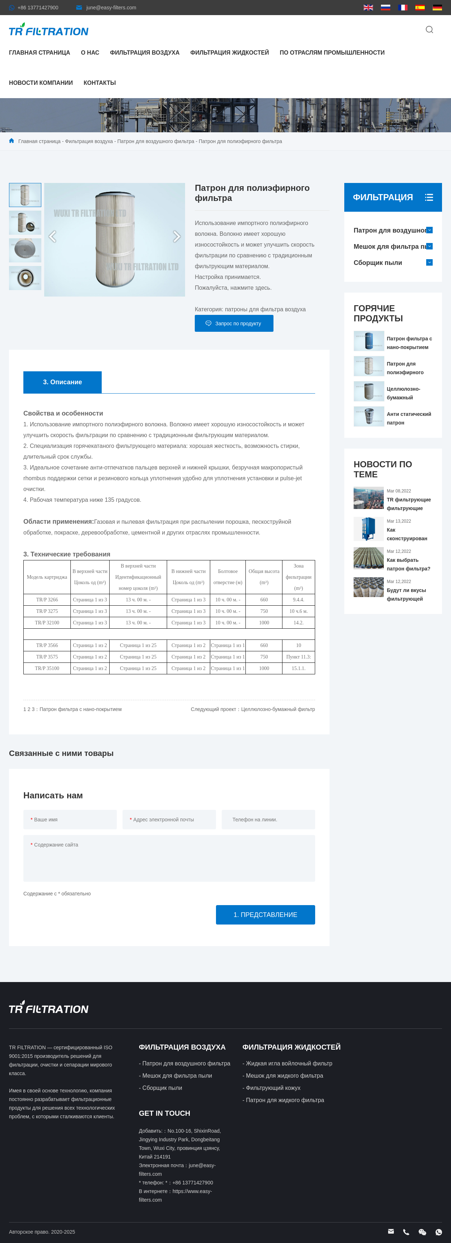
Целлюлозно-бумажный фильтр (278, 709)
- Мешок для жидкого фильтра (283, 1076)
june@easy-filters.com (111, 7)
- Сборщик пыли (160, 1088)
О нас (90, 53)
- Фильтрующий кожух (272, 1088)
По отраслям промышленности (332, 53)
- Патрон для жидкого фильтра (284, 1100)
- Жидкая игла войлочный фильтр (287, 1063)
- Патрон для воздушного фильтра (184, 1063)
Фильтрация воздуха (144, 53)
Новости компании (41, 83)
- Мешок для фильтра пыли (175, 1076)
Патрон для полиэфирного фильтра (240, 141)
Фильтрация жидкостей (229, 53)
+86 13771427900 (38, 7)
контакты (100, 83)
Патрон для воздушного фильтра (155, 141)
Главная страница (39, 53)
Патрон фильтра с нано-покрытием (80, 709)
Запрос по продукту (238, 323)
